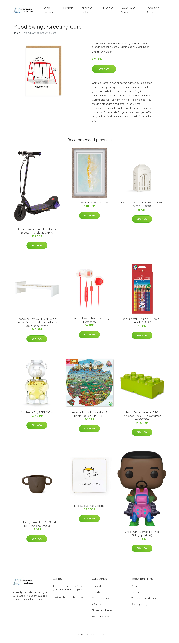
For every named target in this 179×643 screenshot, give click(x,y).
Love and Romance (118, 46)
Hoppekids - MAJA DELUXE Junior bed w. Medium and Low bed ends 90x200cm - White (36, 325)
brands (68, 9)
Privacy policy (139, 607)
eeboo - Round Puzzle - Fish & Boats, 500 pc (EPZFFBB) (89, 417)
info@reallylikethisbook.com (69, 599)
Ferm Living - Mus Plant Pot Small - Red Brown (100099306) (36, 527)
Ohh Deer (143, 49)
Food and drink (152, 11)
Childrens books (86, 11)
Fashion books (128, 49)
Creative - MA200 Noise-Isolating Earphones (89, 322)
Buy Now (104, 71)
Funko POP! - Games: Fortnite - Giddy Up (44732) (142, 536)
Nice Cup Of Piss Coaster (89, 508)
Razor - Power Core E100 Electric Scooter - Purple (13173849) (37, 233)
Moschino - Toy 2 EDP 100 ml (37, 415)
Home (16, 35)
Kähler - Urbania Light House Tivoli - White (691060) (142, 207)
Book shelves (48, 11)
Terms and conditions (143, 601)
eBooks (108, 9)
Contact (135, 595)
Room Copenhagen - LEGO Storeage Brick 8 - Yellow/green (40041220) (142, 419)
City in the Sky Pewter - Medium (89, 205)
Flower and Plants (127, 11)
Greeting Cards (110, 49)
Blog (134, 588)
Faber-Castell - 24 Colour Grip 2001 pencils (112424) (142, 323)
